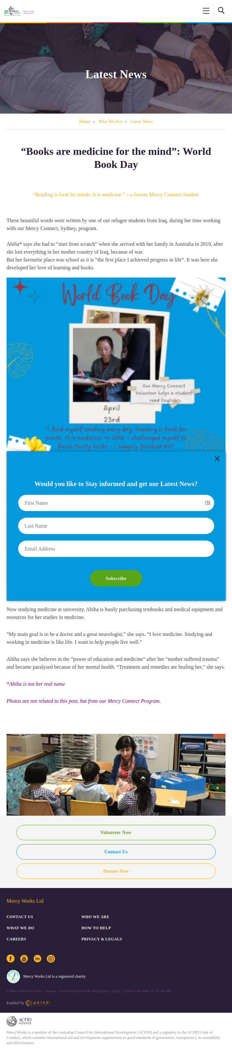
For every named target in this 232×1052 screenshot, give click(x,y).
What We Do (20, 928)
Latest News (141, 121)
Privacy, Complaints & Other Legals (84, 991)
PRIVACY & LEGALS (101, 939)
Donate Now (116, 871)
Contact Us (116, 851)
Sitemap (50, 991)
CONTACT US (20, 917)
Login (116, 991)
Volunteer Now (116, 832)
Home (84, 121)
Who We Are (110, 121)
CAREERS (16, 939)
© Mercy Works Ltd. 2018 (24, 991)
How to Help (96, 928)
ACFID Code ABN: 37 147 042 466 (147, 991)
